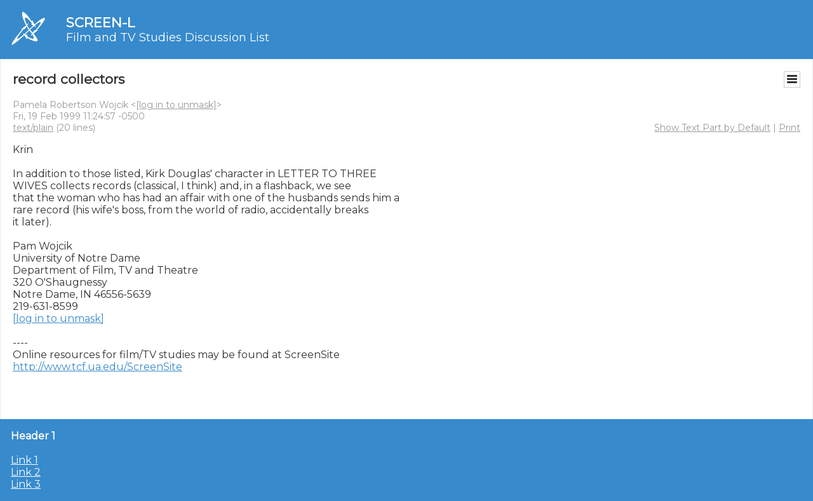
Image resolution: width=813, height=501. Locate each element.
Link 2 (26, 472)
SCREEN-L (100, 22)
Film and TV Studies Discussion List (167, 37)
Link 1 (24, 460)
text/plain (33, 127)
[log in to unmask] (176, 104)
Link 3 (26, 484)
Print (789, 127)
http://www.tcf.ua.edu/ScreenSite (97, 367)
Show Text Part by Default (712, 127)
